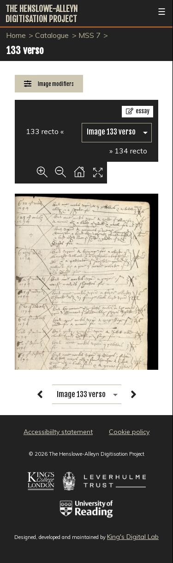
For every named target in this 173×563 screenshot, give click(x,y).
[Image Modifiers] (49, 84)
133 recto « (45, 131)
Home (16, 35)
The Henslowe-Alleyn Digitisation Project (42, 14)
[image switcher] (116, 132)
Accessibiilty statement (58, 432)
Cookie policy (129, 432)
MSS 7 (89, 35)
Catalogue (52, 35)
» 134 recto (128, 150)
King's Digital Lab (133, 536)
